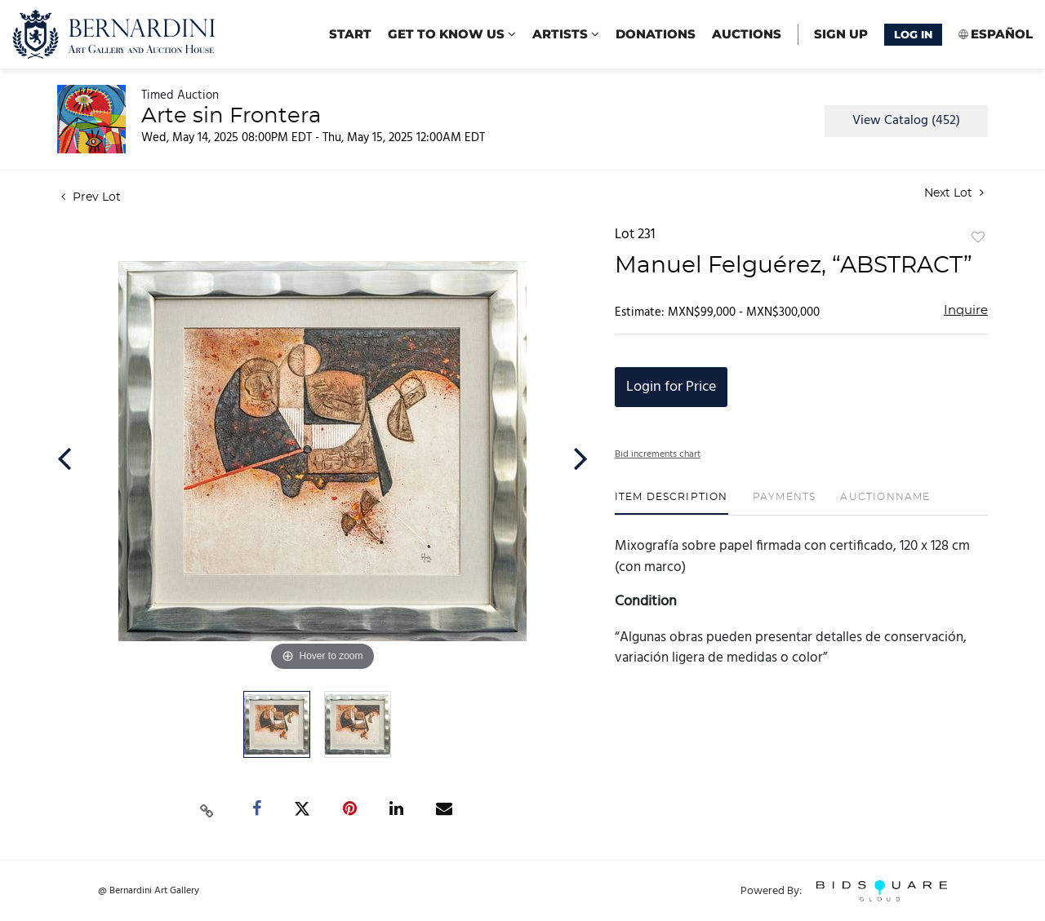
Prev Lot (91, 197)
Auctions (746, 34)
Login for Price (671, 387)
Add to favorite (978, 238)
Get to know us (452, 34)
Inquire (966, 310)
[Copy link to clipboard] (207, 809)
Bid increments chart (657, 454)
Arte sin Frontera (231, 115)
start (350, 34)
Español (1002, 34)
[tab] (671, 503)
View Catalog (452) (906, 120)
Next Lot (954, 193)
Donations (656, 34)
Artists (565, 34)
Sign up (841, 34)
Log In (913, 34)
